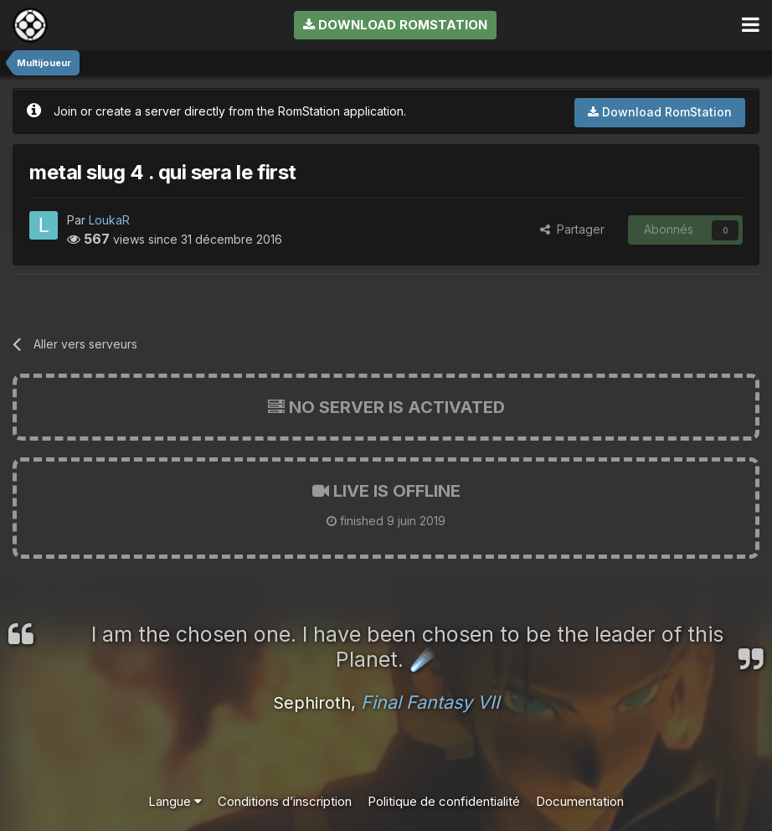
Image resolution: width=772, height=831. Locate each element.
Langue (175, 801)
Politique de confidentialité (444, 801)
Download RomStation (395, 25)
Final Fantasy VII (430, 702)
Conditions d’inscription (285, 801)
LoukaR (109, 220)
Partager (572, 229)
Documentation (580, 801)
